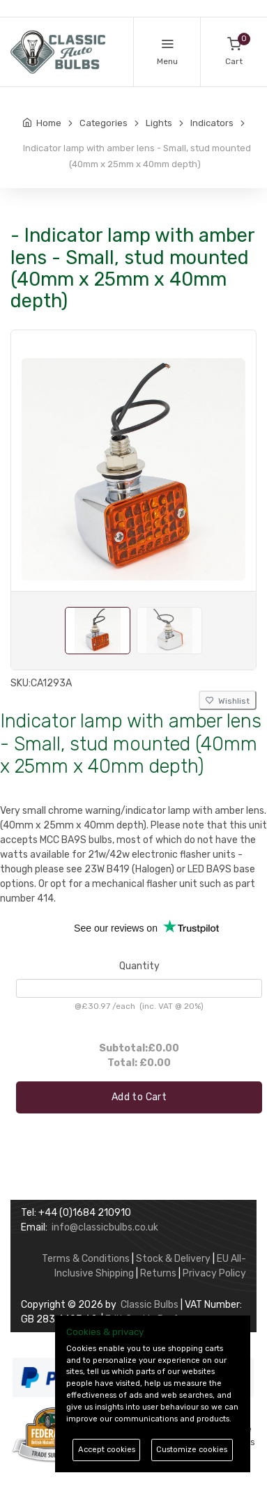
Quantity (139, 966)
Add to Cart (139, 1097)
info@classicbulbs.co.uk (105, 1227)
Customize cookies (191, 1449)
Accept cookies (106, 1449)
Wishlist (228, 701)
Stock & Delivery (173, 1259)
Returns (158, 1273)
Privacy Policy (214, 1273)
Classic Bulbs (149, 1305)
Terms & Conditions (86, 1259)
